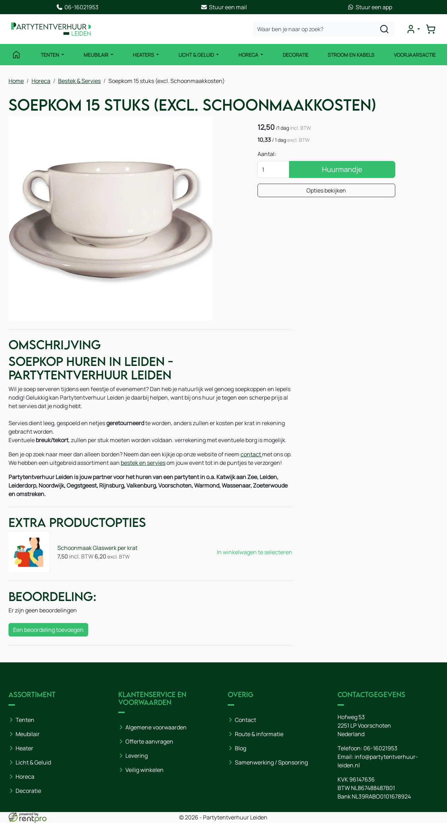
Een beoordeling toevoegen (48, 630)
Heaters (144, 54)
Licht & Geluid (197, 54)
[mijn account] (413, 29)
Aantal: (267, 154)
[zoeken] (384, 29)
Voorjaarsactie (415, 54)
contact (251, 454)
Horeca (248, 54)
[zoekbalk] (324, 29)
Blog (240, 748)
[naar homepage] (51, 29)
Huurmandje (342, 169)
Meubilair (96, 54)
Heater (24, 748)
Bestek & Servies (79, 81)
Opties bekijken (326, 190)
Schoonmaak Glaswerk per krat (97, 548)
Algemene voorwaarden (156, 727)
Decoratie (296, 54)
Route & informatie (259, 734)
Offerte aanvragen (149, 741)
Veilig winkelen (144, 770)
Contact (245, 720)
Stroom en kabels (351, 54)
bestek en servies (143, 463)
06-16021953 (380, 748)
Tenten (50, 54)
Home (16, 81)
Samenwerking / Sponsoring (271, 762)
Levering (136, 756)
